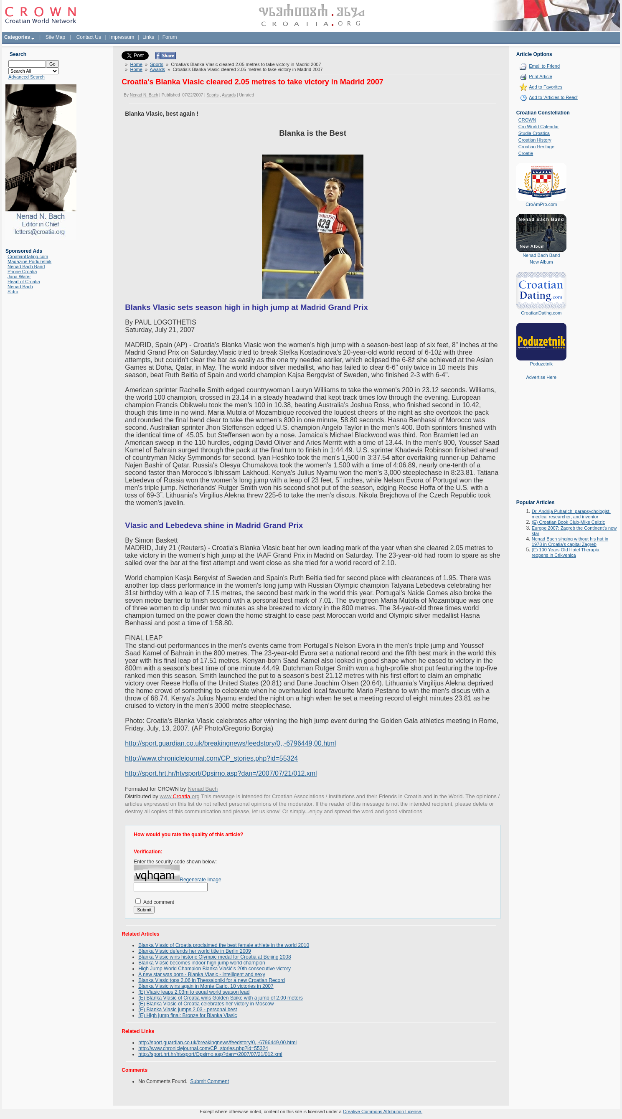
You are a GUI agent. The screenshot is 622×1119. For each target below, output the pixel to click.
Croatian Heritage (536, 146)
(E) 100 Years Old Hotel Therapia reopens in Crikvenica (565, 552)
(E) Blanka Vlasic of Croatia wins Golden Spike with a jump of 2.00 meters (220, 998)
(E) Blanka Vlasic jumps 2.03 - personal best (187, 1009)
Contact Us (88, 37)
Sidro (13, 291)
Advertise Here (541, 377)
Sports (156, 64)
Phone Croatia (22, 271)
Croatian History (534, 139)
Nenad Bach (20, 286)
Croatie (525, 153)
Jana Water (19, 276)
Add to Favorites (545, 86)
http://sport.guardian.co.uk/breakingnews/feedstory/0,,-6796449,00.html (230, 743)
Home (136, 64)
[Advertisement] (541, 446)
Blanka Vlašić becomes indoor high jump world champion (201, 963)
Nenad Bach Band (26, 266)
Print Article (540, 76)
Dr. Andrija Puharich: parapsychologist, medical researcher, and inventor (571, 514)
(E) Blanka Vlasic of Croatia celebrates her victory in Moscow (206, 1004)
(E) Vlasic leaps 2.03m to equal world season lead (193, 992)
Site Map (55, 37)
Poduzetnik (541, 363)
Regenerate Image (200, 880)
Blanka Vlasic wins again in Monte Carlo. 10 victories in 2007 (206, 986)
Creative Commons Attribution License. (382, 1111)
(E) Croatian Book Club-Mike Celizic (568, 522)
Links (148, 37)
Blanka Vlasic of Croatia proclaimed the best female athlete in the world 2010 (223, 945)
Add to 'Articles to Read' (553, 97)
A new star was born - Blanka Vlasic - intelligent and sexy (201, 974)
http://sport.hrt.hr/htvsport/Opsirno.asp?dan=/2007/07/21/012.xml (221, 773)
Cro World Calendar (538, 126)
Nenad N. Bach (144, 95)
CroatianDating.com (28, 256)
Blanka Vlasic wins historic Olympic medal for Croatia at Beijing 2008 (214, 957)
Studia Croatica (534, 133)
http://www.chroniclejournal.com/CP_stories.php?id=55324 (211, 758)
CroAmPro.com (541, 204)
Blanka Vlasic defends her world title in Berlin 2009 (194, 951)
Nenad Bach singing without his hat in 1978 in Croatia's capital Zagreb (570, 541)
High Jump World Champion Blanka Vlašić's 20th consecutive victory (214, 969)
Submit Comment (209, 1081)
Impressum (121, 37)
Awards (157, 69)
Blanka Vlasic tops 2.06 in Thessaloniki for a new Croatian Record (211, 980)
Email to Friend (544, 66)
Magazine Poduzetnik (29, 261)
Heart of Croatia (24, 281)
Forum (169, 37)
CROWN (527, 119)
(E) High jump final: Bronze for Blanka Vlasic (187, 1015)
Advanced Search (26, 76)
